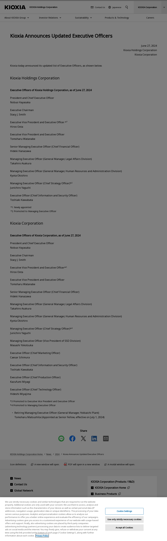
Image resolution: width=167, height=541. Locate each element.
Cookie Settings (124, 513)
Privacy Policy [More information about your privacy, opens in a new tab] (42, 538)
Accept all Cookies (124, 530)
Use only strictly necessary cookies (124, 522)
